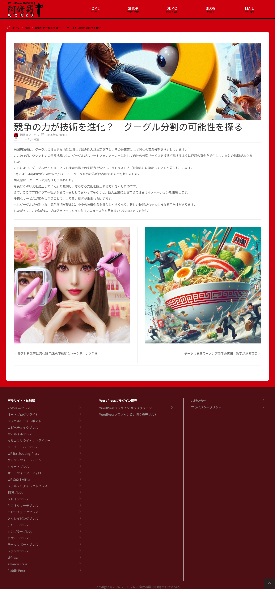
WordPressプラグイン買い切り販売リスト (128, 414)
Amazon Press (17, 564)
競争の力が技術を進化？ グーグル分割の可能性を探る (68, 28)
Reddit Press (17, 570)
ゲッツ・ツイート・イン (24, 460)
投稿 (27, 28)
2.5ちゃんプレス (19, 408)
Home (16, 28)
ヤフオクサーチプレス (23, 505)
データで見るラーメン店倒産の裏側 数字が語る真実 (222, 353)
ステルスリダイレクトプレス (27, 486)
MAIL (249, 8)
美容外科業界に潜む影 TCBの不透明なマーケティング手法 (56, 353)
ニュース (24, 139)
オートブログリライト (23, 414)
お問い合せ (198, 400)
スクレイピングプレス (23, 518)
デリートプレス (18, 525)
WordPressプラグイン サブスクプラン (125, 408)
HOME (94, 8)
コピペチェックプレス (23, 427)
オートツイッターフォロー (26, 473)
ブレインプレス (18, 499)
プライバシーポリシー (206, 407)
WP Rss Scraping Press (23, 453)
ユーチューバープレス (23, 447)
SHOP (133, 8)
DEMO (171, 8)
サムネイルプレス (20, 434)
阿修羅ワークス (29, 135)
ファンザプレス (18, 551)
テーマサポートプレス (23, 544)
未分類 (35, 139)
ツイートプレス (18, 466)
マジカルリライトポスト (24, 421)
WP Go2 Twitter (19, 479)
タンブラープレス (20, 531)
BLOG (210, 8)
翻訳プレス (15, 492)
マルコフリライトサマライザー (29, 440)
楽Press (13, 557)
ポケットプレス (18, 538)
